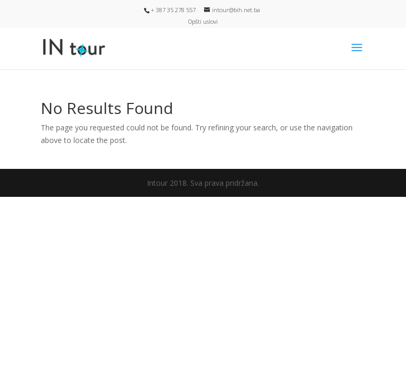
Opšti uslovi (203, 21)
